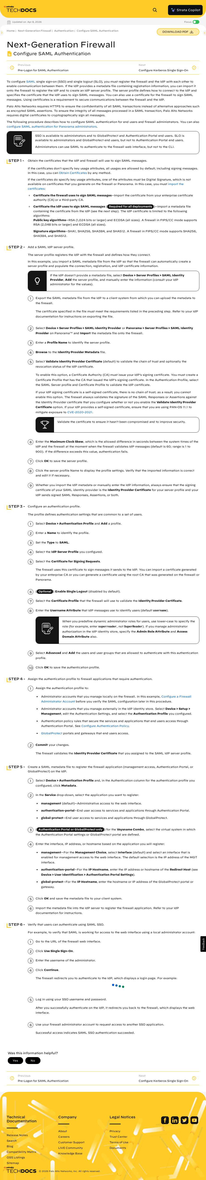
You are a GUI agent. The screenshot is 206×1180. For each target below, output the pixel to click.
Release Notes (17, 1135)
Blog (10, 1146)
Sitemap (13, 1162)
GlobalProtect (51, 733)
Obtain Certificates (73, 173)
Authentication (64, 30)
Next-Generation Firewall (34, 30)
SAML (30, 81)
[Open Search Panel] (156, 10)
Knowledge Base (70, 1153)
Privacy (115, 1131)
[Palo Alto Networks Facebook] (165, 1123)
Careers (64, 1136)
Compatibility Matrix (21, 1151)
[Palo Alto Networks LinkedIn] (175, 1123)
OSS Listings (16, 1157)
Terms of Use (119, 1142)
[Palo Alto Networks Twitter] (185, 1123)
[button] (203, 944)
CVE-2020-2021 (79, 412)
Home (11, 30)
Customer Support (71, 1142)
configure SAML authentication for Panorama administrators (52, 126)
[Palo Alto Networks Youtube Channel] (194, 1123)
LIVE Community (70, 1147)
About (62, 1131)
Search (12, 1140)
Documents (118, 1147)
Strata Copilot (185, 10)
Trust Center (118, 1136)
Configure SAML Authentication (97, 30)
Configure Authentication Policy (105, 726)
